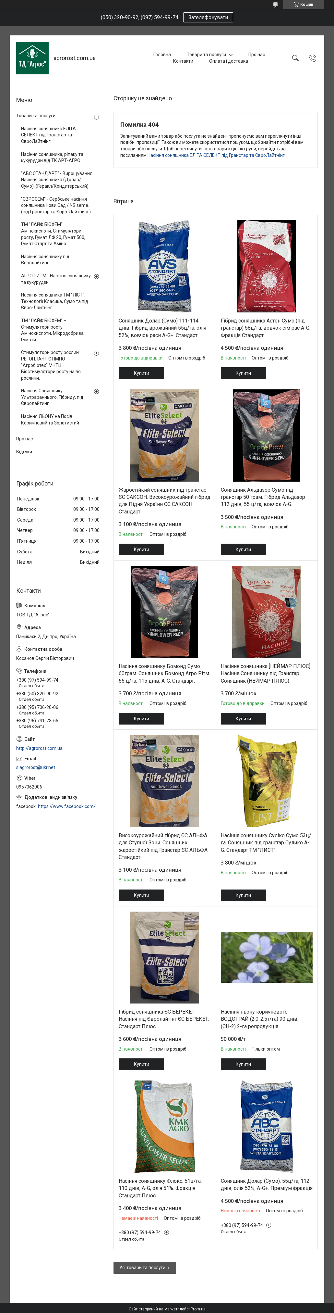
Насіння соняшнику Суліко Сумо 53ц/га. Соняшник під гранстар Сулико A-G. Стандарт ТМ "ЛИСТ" (266, 842)
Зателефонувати (208, 17)
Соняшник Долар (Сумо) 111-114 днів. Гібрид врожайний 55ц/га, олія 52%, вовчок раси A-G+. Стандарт (162, 328)
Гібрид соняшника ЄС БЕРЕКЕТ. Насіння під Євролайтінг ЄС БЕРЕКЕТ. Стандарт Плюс (164, 1019)
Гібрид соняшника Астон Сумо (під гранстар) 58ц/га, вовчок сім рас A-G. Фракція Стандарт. (265, 328)
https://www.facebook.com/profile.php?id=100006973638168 (69, 806)
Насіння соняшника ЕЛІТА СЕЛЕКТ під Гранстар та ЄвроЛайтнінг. (217, 155)
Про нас (256, 54)
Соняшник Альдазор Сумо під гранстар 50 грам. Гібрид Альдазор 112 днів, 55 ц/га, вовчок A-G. (263, 497)
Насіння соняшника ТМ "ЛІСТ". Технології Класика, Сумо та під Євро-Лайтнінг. (54, 301)
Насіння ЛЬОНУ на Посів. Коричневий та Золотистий (50, 419)
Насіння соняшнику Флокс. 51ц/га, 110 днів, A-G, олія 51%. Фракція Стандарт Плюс (160, 1188)
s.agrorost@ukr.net (35, 767)
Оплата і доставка (228, 61)
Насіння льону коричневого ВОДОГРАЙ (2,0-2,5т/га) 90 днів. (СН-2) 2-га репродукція (259, 1019)
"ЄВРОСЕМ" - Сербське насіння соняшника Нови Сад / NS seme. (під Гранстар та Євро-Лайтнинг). (56, 205)
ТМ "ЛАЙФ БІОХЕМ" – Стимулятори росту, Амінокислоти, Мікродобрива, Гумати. (53, 330)
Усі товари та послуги (142, 1267)
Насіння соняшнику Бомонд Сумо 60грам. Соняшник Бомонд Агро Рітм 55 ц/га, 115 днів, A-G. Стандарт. (164, 673)
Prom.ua (198, 1309)
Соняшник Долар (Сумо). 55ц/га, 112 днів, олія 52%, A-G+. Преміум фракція (267, 1184)
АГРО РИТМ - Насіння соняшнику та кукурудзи (56, 279)
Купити (141, 373)
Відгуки (24, 451)
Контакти (183, 61)
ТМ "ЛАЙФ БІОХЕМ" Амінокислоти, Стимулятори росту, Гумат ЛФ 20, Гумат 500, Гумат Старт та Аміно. (53, 234)
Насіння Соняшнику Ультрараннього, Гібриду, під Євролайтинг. (52, 397)
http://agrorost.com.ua (39, 748)
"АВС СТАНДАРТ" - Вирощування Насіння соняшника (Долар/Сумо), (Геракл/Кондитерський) (56, 180)
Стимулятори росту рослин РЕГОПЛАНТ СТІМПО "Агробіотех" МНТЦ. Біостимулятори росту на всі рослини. (51, 365)
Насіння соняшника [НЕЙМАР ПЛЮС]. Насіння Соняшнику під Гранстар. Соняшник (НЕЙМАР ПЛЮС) (266, 673)
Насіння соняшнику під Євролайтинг (45, 260)
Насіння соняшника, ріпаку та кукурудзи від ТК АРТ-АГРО (52, 157)
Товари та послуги (206, 54)
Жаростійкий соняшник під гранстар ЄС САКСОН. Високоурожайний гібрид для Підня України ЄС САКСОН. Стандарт (164, 501)
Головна (162, 54)
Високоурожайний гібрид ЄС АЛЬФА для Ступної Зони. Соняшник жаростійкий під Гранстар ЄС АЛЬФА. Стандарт (164, 846)
